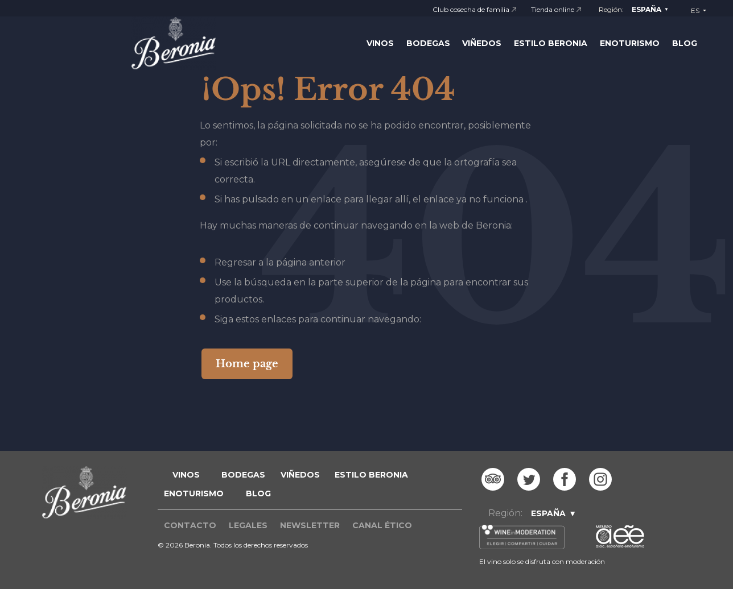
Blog (684, 43)
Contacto (190, 525)
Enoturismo (630, 43)
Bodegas (428, 43)
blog (258, 493)
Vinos (380, 43)
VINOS (186, 475)
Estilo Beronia (550, 43)
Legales (248, 525)
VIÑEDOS (300, 475)
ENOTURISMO (194, 493)
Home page (247, 364)
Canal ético (382, 525)
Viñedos (481, 43)
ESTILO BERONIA (371, 475)
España (646, 9)
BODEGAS (243, 475)
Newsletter (310, 525)
